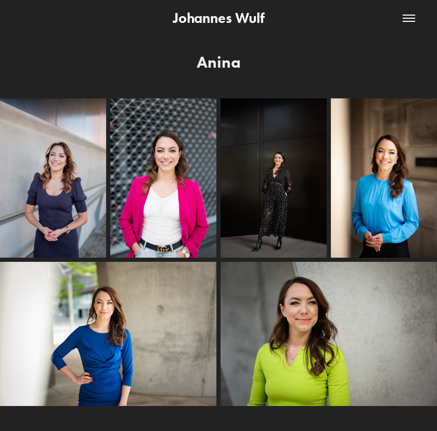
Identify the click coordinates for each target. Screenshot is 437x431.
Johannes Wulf (219, 18)
